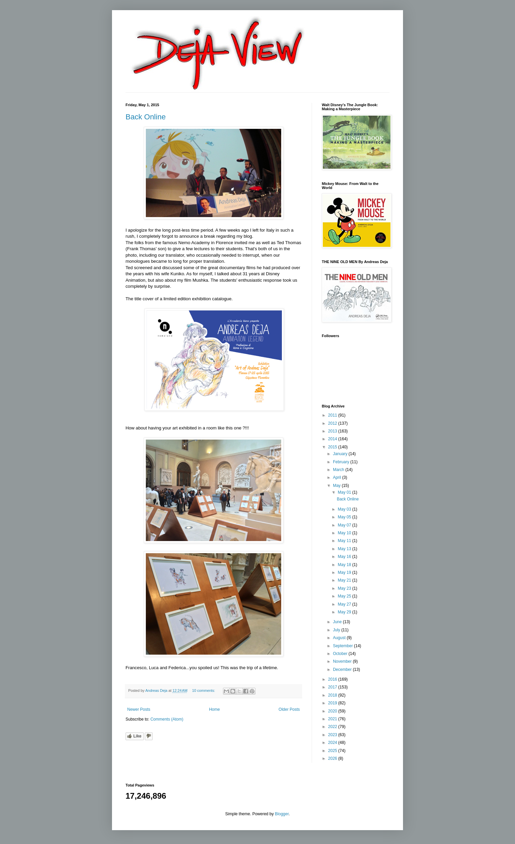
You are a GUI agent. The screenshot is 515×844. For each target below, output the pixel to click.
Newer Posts (138, 709)
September (343, 645)
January (341, 453)
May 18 (345, 564)
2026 (333, 758)
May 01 (345, 492)
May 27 (345, 604)
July (337, 630)
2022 (333, 726)
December (343, 669)
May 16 (345, 556)
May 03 (345, 509)
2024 (333, 742)
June (338, 621)
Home (214, 709)
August (340, 637)
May (337, 485)
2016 (333, 679)
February (341, 462)
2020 (333, 711)
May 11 (345, 540)
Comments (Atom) (166, 719)
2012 (333, 423)
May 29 (345, 612)
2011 (333, 415)
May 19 (345, 572)
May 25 (345, 596)
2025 (333, 750)
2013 (333, 431)
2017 (333, 687)
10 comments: (204, 690)
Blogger (282, 814)
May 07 (345, 525)
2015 (333, 447)
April (337, 477)
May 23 (345, 588)
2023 (333, 734)
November (343, 661)
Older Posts (289, 709)
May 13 (345, 548)
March (339, 469)
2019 (333, 703)
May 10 (345, 533)
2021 (333, 719)
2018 (333, 695)
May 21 (345, 580)
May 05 (345, 517)
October (341, 653)
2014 (333, 439)
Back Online (146, 117)
